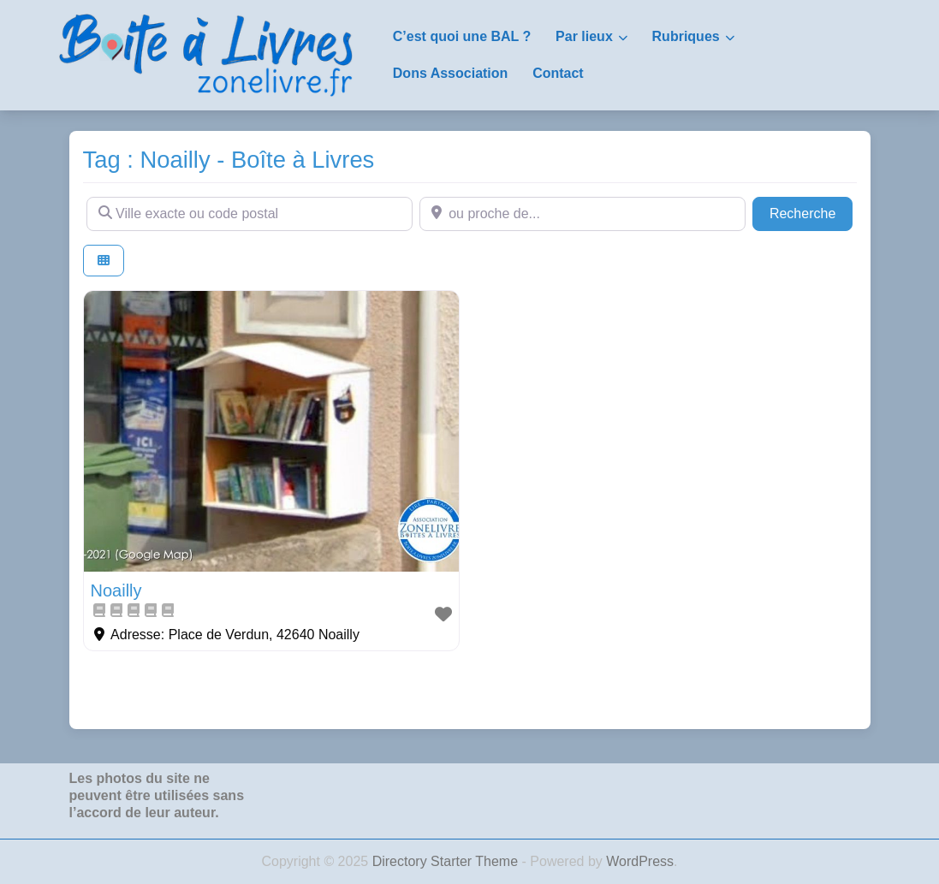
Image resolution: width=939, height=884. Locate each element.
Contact (558, 73)
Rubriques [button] (686, 36)
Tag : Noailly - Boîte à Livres (229, 159)
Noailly (116, 590)
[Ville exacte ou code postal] (249, 214)
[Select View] (103, 260)
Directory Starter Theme (447, 861)
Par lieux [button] (584, 36)
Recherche (811, 212)
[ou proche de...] (582, 214)
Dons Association (450, 73)
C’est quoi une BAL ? (462, 36)
